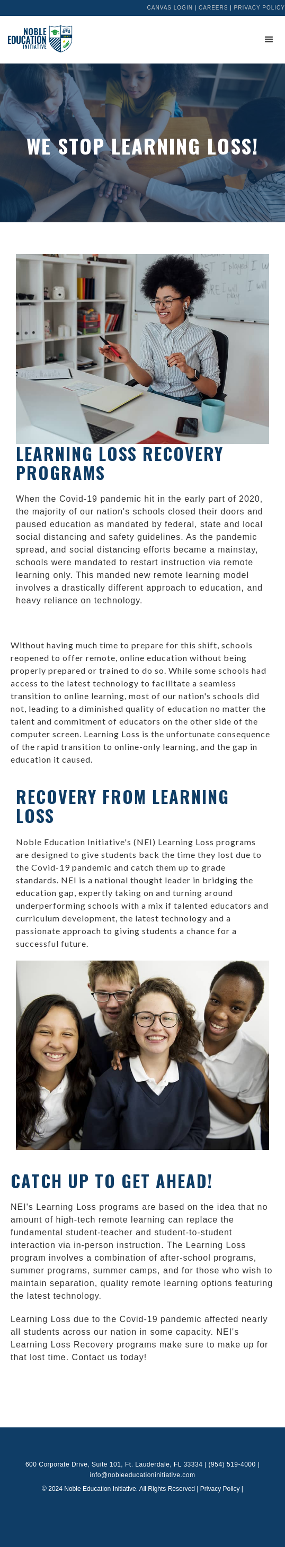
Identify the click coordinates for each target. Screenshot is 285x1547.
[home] (37, 38)
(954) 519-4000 (232, 1464)
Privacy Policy (259, 8)
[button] (269, 40)
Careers (213, 8)
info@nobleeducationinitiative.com (142, 1475)
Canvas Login (170, 8)
